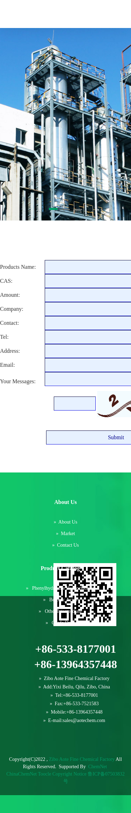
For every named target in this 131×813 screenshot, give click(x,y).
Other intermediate (63, 611)
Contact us (68, 545)
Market (68, 533)
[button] (53, 209)
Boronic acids (63, 599)
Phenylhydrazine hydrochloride (63, 588)
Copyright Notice (69, 774)
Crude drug (63, 622)
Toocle (44, 774)
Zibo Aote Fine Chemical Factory (82, 759)
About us (67, 522)
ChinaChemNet (21, 774)
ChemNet (97, 766)
